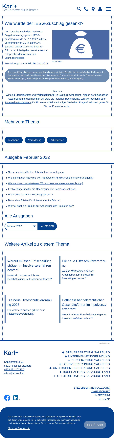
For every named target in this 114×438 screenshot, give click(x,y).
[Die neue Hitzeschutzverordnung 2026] (30, 309)
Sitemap (104, 399)
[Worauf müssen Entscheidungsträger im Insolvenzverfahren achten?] (30, 270)
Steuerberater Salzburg (92, 387)
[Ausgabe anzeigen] (47, 226)
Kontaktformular (61, 106)
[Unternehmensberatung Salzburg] (79, 368)
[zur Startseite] (10, 6)
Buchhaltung (72, 98)
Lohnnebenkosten (14, 57)
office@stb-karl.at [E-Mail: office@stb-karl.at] (14, 373)
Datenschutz (100, 391)
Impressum (102, 395)
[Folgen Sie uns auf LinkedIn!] (16, 398)
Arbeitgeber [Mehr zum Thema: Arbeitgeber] (57, 140)
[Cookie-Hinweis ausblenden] (95, 425)
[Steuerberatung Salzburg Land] (79, 376)
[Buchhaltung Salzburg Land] (79, 372)
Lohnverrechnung (90, 98)
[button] (86, 9)
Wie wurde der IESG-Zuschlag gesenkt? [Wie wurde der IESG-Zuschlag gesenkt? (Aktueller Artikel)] (30, 194)
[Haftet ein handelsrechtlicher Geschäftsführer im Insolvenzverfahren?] (84, 309)
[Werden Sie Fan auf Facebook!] (7, 398)
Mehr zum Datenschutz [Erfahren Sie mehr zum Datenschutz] (19, 428)
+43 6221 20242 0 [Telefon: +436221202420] (14, 369)
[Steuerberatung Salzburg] (79, 352)
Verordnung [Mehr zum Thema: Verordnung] (34, 140)
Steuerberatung (17, 98)
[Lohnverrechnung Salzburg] (79, 364)
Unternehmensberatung (18, 102)
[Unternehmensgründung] (79, 356)
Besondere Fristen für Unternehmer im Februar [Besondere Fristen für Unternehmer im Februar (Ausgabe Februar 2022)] (34, 200)
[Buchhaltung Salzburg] (79, 360)
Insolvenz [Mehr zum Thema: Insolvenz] (13, 140)
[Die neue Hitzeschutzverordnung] (84, 270)
